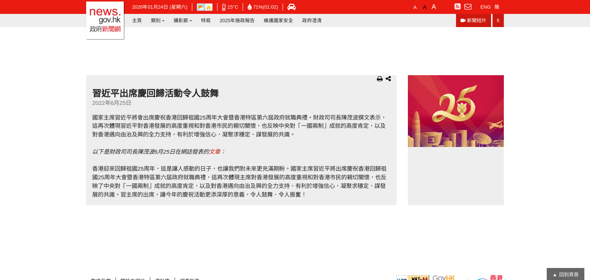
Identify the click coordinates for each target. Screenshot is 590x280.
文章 (214, 151)
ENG (486, 7)
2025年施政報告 (237, 20)
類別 (156, 20)
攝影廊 (180, 20)
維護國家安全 (278, 20)
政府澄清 (312, 20)
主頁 (137, 20)
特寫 (206, 20)
